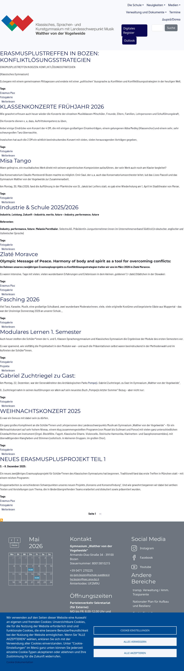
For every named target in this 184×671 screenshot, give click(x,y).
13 (26, 574)
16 (44, 574)
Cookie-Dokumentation (19, 662)
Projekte (5, 366)
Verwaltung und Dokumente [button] (145, 12)
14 (32, 574)
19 (20, 582)
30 (32, 557)
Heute (14, 545)
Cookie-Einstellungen (135, 630)
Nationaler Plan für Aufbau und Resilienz (151, 604)
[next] (17, 540)
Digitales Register (129, 30)
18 (13, 582)
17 (51, 574)
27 (13, 557)
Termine (174, 12)
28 (20, 557)
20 (26, 582)
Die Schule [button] (135, 5)
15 (38, 574)
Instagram (142, 548)
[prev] (12, 540)
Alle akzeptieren (135, 653)
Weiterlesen (8, 101)
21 (32, 582)
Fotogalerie (6, 97)
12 (20, 574)
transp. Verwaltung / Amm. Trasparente (151, 592)
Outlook (129, 41)
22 (38, 582)
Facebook (142, 558)
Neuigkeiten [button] (155, 5)
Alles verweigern (135, 641)
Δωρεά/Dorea (171, 19)
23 (44, 582)
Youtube (141, 567)
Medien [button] (173, 5)
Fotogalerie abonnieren (1, 520)
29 (26, 557)
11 (13, 574)
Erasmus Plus (7, 92)
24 (51, 582)
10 (51, 566)
